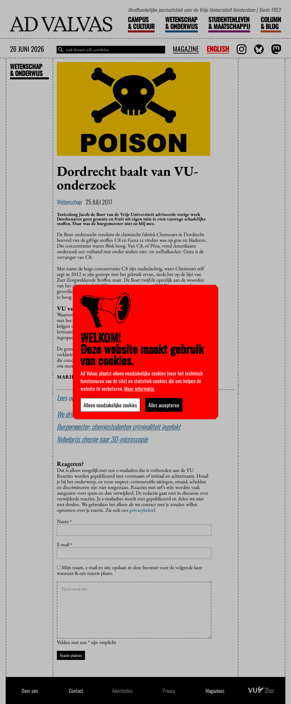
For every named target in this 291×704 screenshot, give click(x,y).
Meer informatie (139, 388)
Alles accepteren (163, 404)
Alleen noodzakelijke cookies (110, 404)
